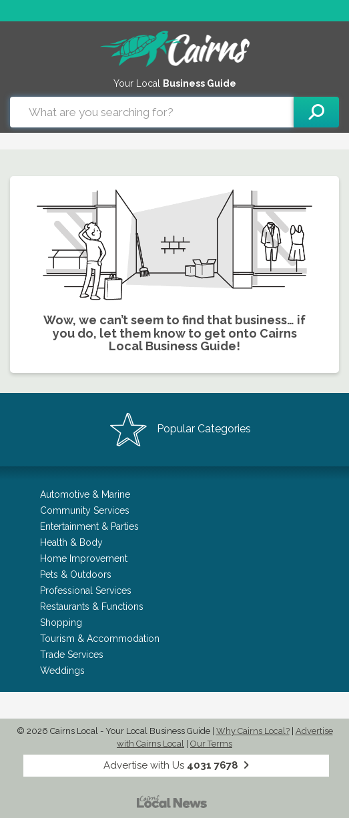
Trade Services (71, 654)
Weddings (62, 670)
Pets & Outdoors (75, 574)
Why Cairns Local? (253, 731)
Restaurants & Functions (91, 606)
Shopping (61, 622)
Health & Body (71, 542)
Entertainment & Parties (89, 526)
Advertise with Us (176, 765)
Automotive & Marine (85, 494)
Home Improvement (83, 558)
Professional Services (85, 590)
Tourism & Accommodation (99, 638)
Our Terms (211, 744)
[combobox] (152, 112)
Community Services (84, 510)
